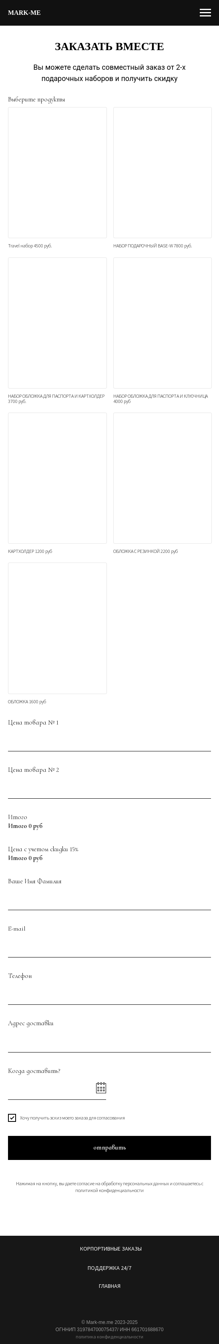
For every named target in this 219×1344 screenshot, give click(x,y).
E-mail (17, 929)
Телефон (20, 976)
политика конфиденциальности (109, 1337)
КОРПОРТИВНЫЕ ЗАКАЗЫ (111, 1248)
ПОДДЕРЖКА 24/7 (109, 1267)
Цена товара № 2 (33, 770)
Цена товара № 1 (33, 723)
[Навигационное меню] (205, 13)
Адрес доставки (31, 1023)
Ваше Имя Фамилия (35, 881)
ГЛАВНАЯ (110, 1285)
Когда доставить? (34, 1071)
